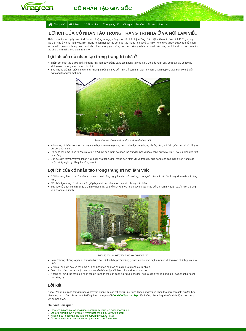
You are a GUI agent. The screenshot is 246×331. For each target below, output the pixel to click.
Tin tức (151, 24)
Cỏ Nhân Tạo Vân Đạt (125, 295)
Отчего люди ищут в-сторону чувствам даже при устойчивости (87, 313)
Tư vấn (140, 24)
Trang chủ (59, 24)
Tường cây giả (111, 24)
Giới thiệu (74, 24)
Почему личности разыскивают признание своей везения (84, 318)
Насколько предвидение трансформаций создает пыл (82, 315)
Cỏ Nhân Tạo (91, 24)
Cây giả (127, 24)
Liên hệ (163, 24)
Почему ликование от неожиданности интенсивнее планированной (90, 310)
